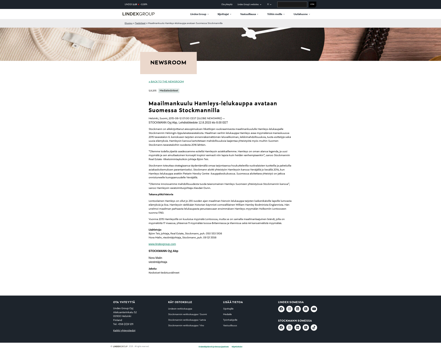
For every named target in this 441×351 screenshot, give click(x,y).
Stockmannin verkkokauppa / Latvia (187, 320)
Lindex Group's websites (248, 4)
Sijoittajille (228, 309)
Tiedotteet (140, 23)
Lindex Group (198, 14)
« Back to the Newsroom (166, 81)
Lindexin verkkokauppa (180, 309)
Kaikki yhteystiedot (124, 330)
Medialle (227, 314)
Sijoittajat (223, 14)
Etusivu (129, 23)
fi (268, 4)
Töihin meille (274, 14)
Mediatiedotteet (169, 90)
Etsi (312, 4)
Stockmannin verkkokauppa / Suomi (187, 314)
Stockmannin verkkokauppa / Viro (186, 325)
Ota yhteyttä (226, 4)
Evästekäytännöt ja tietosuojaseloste (214, 347)
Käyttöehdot (237, 347)
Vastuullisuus (248, 14)
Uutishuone (301, 14)
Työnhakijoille (230, 320)
